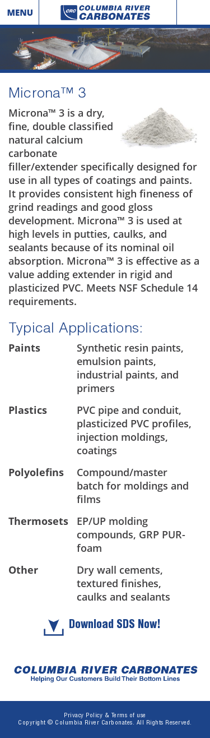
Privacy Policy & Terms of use (105, 716)
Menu (20, 12)
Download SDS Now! (115, 625)
